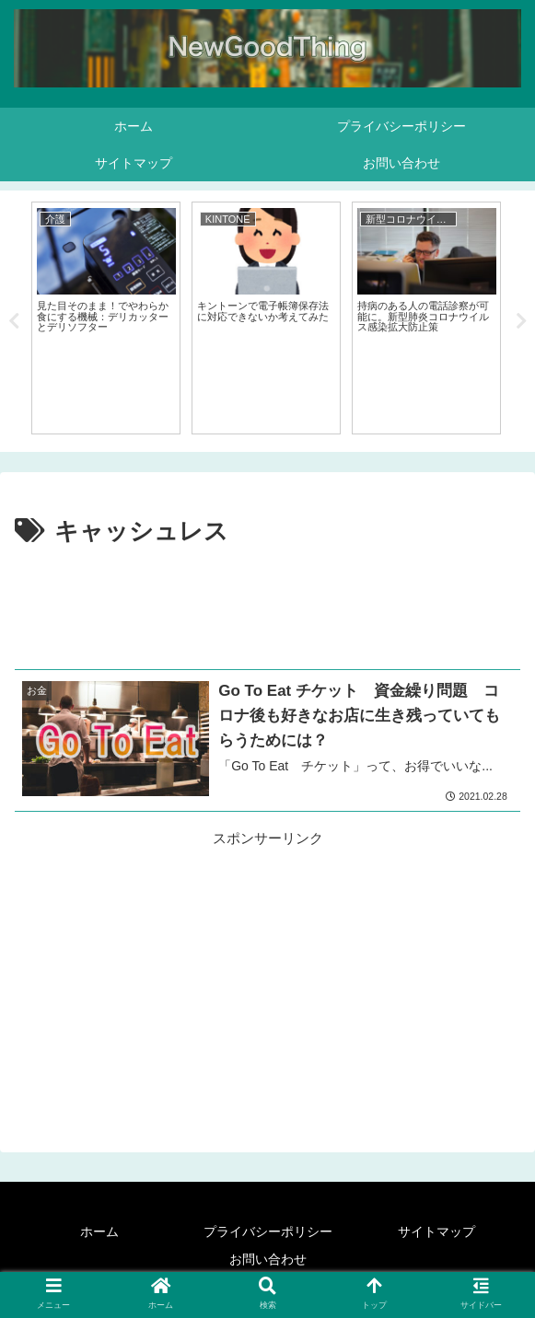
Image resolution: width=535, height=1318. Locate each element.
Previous (14, 321)
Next (521, 321)
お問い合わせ (268, 1259)
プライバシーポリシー (268, 1231)
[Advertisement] (267, 608)
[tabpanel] (105, 318)
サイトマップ (436, 1231)
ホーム (99, 1231)
